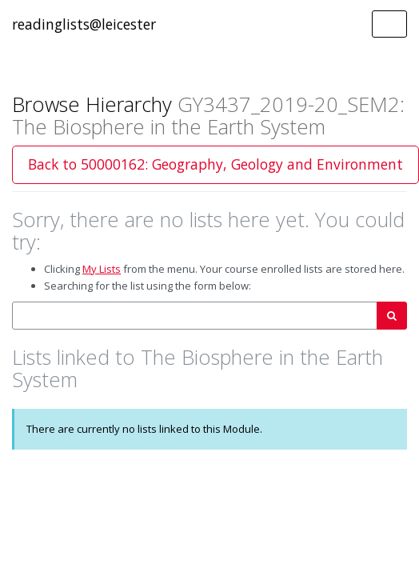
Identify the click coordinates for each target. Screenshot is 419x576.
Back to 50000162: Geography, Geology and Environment (215, 164)
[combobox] (194, 316)
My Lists (101, 269)
